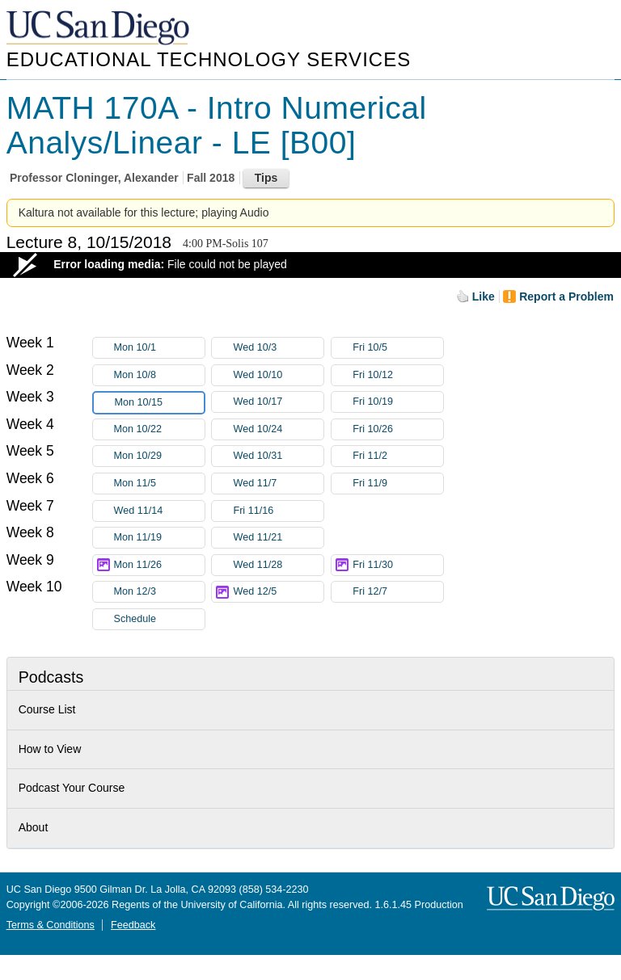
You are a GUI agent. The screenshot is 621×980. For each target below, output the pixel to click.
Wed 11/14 (159, 511)
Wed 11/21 (278, 538)
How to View (50, 748)
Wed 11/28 (278, 565)
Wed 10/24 (278, 429)
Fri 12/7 (398, 592)
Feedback (133, 925)
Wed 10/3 (278, 348)
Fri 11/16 (278, 511)
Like (483, 296)
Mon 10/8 (159, 375)
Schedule (135, 619)
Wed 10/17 (278, 402)
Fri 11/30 (398, 565)
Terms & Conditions (50, 925)
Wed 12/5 (278, 592)
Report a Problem (566, 296)
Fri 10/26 (398, 429)
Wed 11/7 (278, 483)
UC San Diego (99, 28)
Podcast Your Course (72, 787)
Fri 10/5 (398, 348)
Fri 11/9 (398, 483)
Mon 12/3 (159, 592)
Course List (47, 709)
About (34, 827)
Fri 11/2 (398, 456)
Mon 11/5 (159, 483)
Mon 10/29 (159, 456)
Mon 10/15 (159, 403)
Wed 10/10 (278, 375)
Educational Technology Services (208, 59)
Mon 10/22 (159, 429)
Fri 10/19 (398, 402)
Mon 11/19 (159, 538)
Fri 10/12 (398, 375)
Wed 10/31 (278, 456)
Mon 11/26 (159, 565)
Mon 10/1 (159, 348)
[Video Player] (310, 265)
